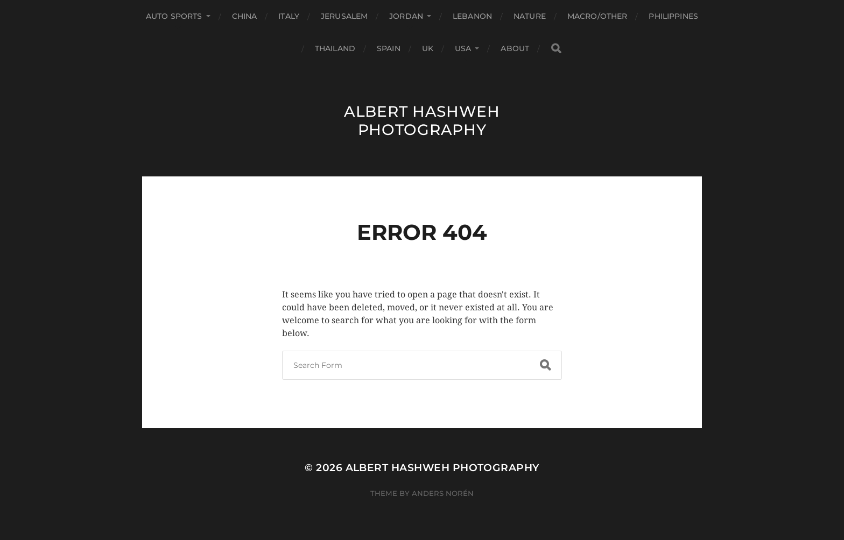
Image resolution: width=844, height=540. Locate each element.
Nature (530, 16)
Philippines (673, 16)
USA (463, 48)
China (244, 16)
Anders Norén (443, 493)
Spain (388, 48)
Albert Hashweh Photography (422, 120)
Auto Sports (174, 16)
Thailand (335, 48)
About (515, 48)
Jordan (406, 16)
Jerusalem (344, 16)
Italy (288, 16)
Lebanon (472, 16)
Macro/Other (597, 16)
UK (427, 48)
